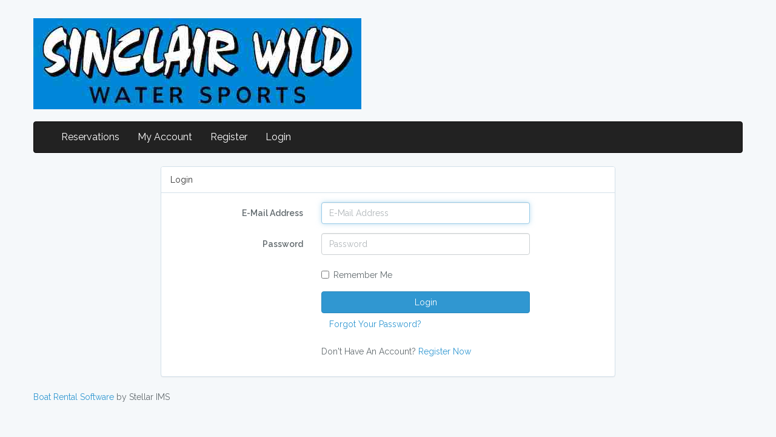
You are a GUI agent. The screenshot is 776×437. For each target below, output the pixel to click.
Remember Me (356, 275)
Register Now (444, 351)
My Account (165, 137)
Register (228, 137)
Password (283, 244)
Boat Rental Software (73, 397)
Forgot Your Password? (375, 324)
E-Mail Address (272, 213)
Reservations (90, 137)
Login (278, 137)
